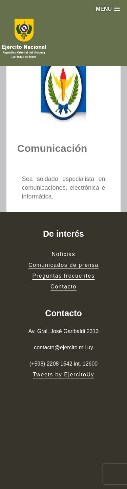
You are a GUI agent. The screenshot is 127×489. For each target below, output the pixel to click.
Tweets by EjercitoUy (63, 374)
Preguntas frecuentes (63, 276)
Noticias (64, 254)
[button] (108, 9)
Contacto (63, 286)
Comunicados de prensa (63, 265)
